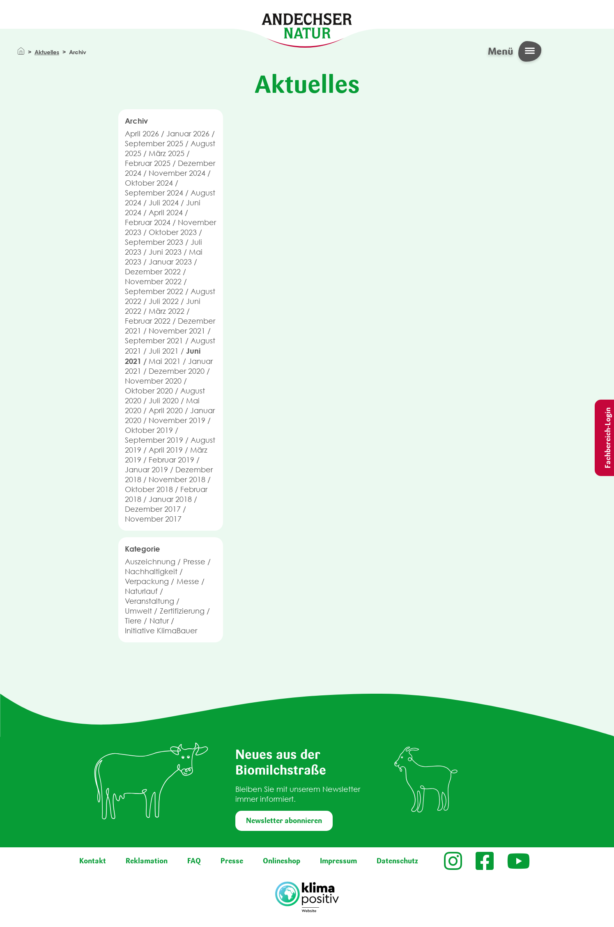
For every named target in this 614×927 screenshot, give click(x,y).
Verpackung (147, 581)
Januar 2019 (146, 469)
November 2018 (177, 479)
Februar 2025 (147, 163)
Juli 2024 (164, 202)
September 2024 (154, 193)
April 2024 (166, 212)
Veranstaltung (149, 601)
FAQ (194, 860)
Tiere (133, 620)
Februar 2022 (147, 321)
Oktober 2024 (149, 183)
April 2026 (142, 133)
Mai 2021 (165, 361)
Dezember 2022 (153, 271)
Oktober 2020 (149, 390)
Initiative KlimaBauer (161, 630)
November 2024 (177, 173)
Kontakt (92, 860)
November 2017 (153, 519)
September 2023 (154, 242)
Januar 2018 (170, 499)
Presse (194, 561)
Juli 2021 (164, 351)
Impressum (338, 860)
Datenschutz (397, 860)
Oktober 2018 (149, 489)
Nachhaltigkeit (151, 571)
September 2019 (154, 440)
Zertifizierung (182, 611)
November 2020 (153, 381)
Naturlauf (141, 591)
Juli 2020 (164, 400)
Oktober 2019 (149, 430)
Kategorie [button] (142, 548)
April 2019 (166, 450)
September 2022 (154, 291)
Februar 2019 (171, 459)
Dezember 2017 (153, 509)
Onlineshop (281, 860)
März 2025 (166, 153)
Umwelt (138, 611)
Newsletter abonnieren (284, 820)
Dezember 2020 (177, 371)
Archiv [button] (136, 120)
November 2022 (153, 281)
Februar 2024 (147, 222)
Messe (188, 581)
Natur (159, 620)
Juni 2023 (165, 252)
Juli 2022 (164, 301)
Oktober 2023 (173, 232)
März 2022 (166, 311)
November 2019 (177, 420)
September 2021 (154, 340)
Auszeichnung (150, 561)
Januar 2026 (187, 133)
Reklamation (147, 860)
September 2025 (154, 143)
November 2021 (177, 331)
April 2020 (166, 410)
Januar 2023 (170, 262)
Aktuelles (46, 51)
